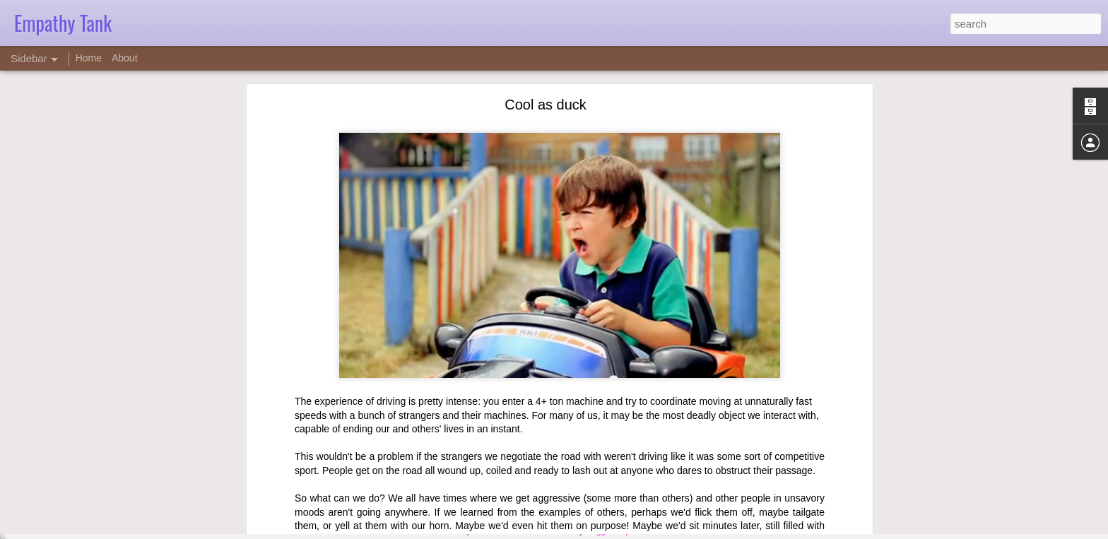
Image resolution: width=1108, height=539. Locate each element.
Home (89, 58)
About (125, 58)
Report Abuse (640, 531)
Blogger (598, 531)
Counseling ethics (68, 499)
